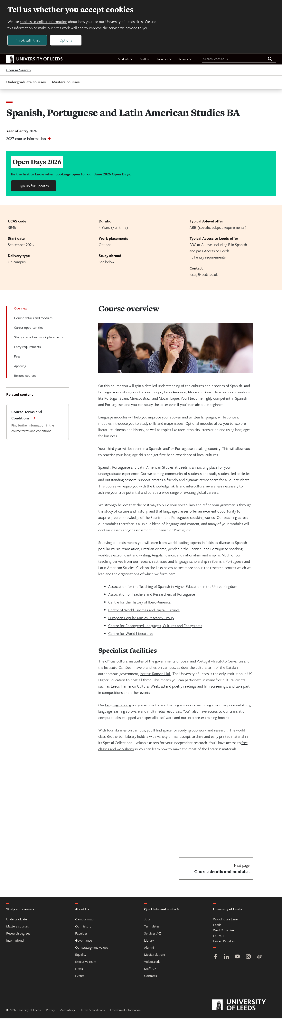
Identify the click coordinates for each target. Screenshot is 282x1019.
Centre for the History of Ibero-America (139, 602)
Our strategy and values (91, 948)
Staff (145, 59)
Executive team (85, 962)
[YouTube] (237, 957)
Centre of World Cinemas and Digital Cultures (144, 610)
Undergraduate (16, 919)
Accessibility (67, 1010)
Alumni (185, 59)
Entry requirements (27, 347)
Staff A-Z (150, 969)
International (15, 940)
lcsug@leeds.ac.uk (204, 275)
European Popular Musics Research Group (141, 618)
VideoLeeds (152, 962)
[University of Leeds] (244, 1005)
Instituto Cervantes (228, 661)
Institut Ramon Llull (155, 674)
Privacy (50, 1010)
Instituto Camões (117, 668)
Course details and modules (33, 318)
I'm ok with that (27, 40)
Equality (80, 955)
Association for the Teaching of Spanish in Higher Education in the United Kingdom (172, 587)
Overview (20, 308)
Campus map (84, 919)
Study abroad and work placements (38, 337)
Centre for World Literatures (130, 634)
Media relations (154, 955)
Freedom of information (125, 1010)
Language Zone (116, 705)
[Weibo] (259, 957)
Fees (17, 356)
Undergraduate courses (26, 82)
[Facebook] (215, 957)
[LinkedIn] (226, 957)
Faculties (164, 59)
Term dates (151, 926)
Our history (83, 926)
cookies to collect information (44, 21)
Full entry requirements (208, 257)
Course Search (18, 70)
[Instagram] (248, 957)
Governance (83, 940)
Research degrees (18, 933)
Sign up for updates (33, 186)
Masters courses (66, 82)
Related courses (25, 376)
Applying (20, 366)
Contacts (150, 976)
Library (149, 940)
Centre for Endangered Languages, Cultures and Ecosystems (155, 626)
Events (79, 976)
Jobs (147, 919)
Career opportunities (28, 328)
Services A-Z (152, 933)
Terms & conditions (92, 1010)
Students (125, 59)
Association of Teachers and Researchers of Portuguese (151, 594)
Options (66, 40)
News (79, 969)
